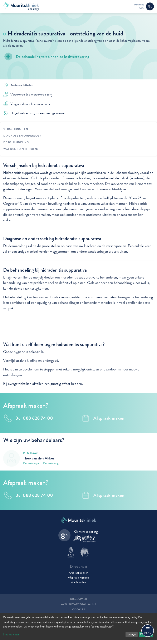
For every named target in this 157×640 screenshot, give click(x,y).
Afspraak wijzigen (78, 577)
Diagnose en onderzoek (22, 136)
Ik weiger (131, 634)
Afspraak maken (78, 573)
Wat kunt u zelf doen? (20, 149)
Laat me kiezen (11, 634)
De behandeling (16, 142)
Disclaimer (78, 599)
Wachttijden (78, 582)
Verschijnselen (15, 129)
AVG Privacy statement (78, 604)
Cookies (78, 609)
